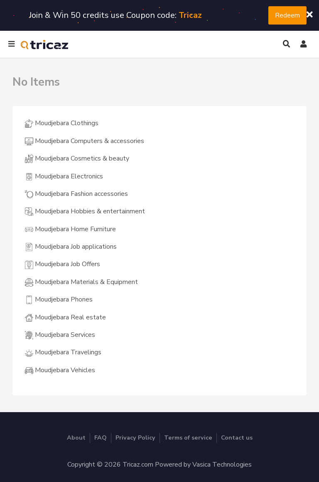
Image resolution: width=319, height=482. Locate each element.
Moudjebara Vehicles (60, 370)
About (76, 437)
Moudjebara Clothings (61, 123)
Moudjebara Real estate (65, 317)
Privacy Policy (135, 437)
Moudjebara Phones (59, 299)
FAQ (100, 437)
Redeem (287, 15)
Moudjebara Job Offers (62, 264)
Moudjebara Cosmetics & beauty (77, 158)
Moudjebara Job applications (71, 246)
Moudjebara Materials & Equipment (81, 282)
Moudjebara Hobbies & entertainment (85, 211)
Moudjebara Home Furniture (70, 229)
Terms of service (188, 437)
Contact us (237, 437)
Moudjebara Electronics (64, 176)
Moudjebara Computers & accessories (84, 141)
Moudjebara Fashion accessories (76, 193)
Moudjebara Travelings (63, 352)
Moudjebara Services (60, 334)
